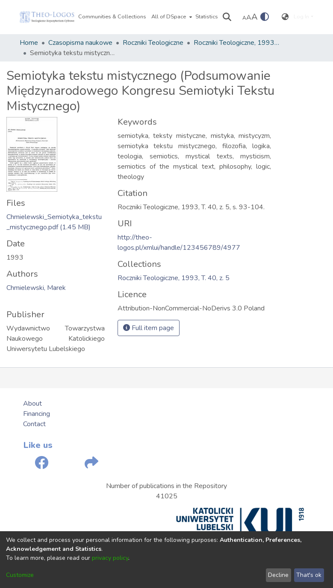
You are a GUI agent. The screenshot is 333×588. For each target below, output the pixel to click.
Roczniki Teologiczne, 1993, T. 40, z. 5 (236, 42)
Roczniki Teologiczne (153, 42)
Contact (34, 424)
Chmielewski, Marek (36, 288)
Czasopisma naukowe (80, 42)
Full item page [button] (148, 328)
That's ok (308, 575)
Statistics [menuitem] (206, 16)
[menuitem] (171, 17)
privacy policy (110, 558)
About (32, 403)
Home (29, 42)
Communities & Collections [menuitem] (112, 16)
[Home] (47, 17)
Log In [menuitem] (301, 16)
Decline (278, 575)
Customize (20, 575)
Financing (36, 413)
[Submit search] (226, 17)
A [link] (244, 18)
